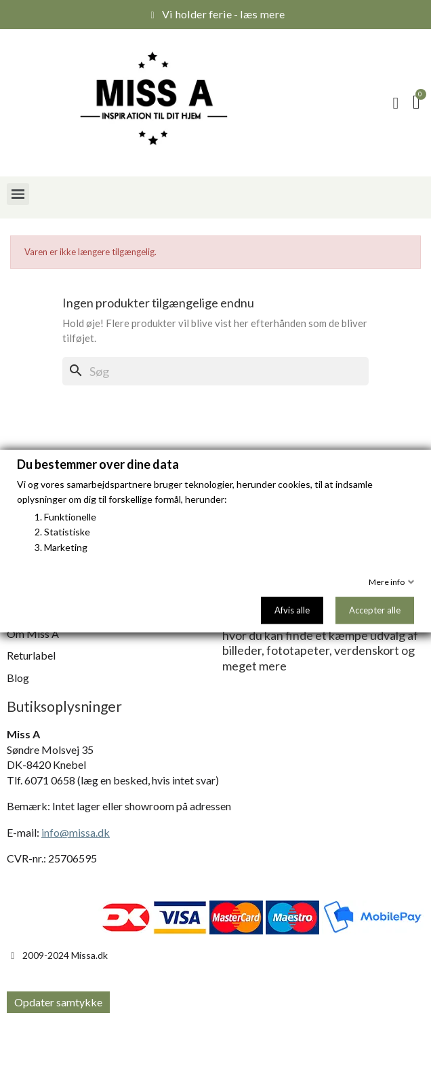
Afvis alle (292, 609)
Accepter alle (375, 609)
